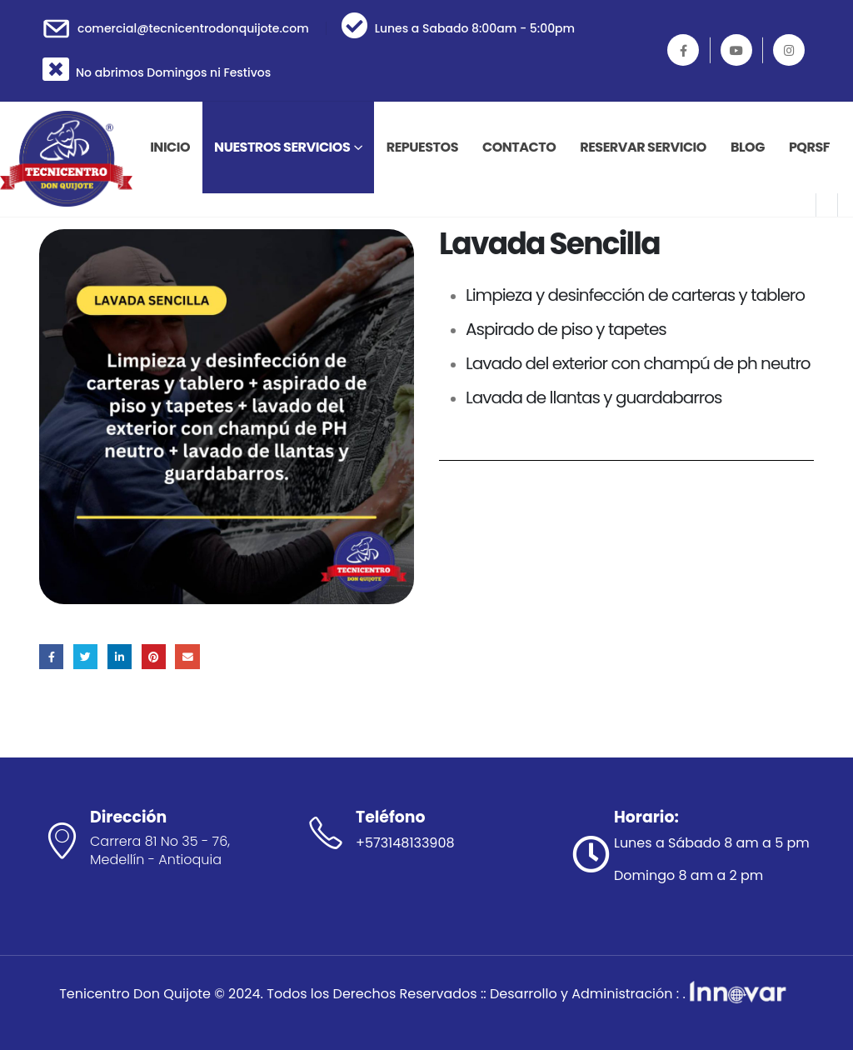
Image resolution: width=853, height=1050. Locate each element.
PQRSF (809, 147)
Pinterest (154, 656)
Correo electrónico (187, 656)
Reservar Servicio (643, 147)
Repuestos (422, 147)
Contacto (519, 147)
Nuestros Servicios (282, 147)
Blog (748, 147)
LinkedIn (119, 656)
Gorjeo (85, 656)
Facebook (51, 656)
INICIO (170, 147)
